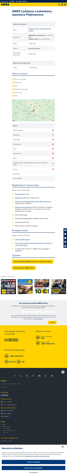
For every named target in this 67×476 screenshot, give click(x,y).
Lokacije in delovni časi (9, 430)
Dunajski (45, 249)
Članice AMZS (6, 428)
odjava (33, 198)
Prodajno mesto (17, 92)
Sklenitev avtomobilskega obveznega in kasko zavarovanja (33, 201)
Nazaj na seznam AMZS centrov (24, 268)
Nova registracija (20, 194)
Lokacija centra (17, 82)
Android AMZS (7, 413)
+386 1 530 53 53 (12, 405)
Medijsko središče (7, 441)
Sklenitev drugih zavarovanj (23, 207)
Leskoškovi (18, 251)
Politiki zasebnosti (38, 319)
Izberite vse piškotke (33, 462)
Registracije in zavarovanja (20, 89)
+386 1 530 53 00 (8, 410)
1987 (9, 402)
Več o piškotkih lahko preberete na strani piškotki (35, 456)
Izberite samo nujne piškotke (33, 468)
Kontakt (3, 381)
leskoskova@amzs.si (34, 48)
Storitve (15, 86)
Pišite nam (5, 432)
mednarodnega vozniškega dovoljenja (30, 243)
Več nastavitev (33, 472)
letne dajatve (23, 215)
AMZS (4, 425)
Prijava (52, 322)
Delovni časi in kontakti (19, 79)
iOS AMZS (6, 416)
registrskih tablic (27, 218)
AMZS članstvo (7, 426)
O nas (3, 422)
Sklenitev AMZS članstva (22, 239)
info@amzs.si (4, 387)
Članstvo (15, 96)
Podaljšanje (18, 198)
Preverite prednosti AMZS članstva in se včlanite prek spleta (33, 262)
